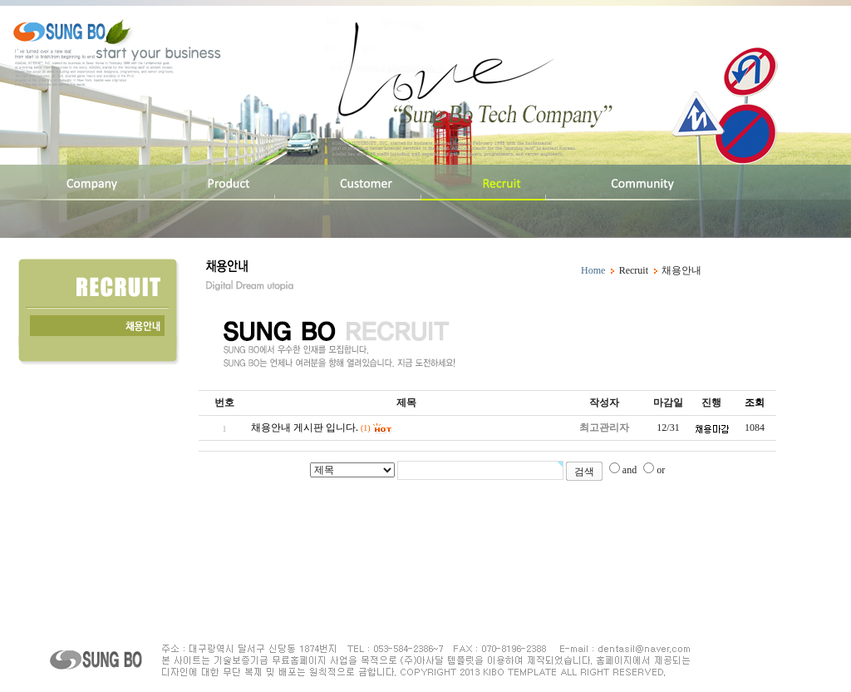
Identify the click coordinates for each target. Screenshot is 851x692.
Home (593, 270)
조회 (755, 402)
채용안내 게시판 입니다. (304, 427)
